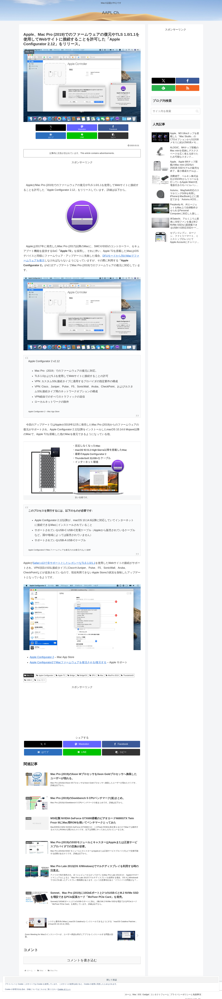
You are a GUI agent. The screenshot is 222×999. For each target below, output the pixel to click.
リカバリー (39, 672)
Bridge (71, 667)
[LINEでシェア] (111, 127)
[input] (175, 111)
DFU (92, 667)
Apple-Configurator (44, 667)
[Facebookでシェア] (72, 127)
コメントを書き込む (82, 955)
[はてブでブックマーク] (91, 127)
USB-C (28, 672)
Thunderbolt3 (127, 667)
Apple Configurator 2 (42, 649)
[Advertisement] (82, 163)
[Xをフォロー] (163, 81)
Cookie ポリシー (64, 989)
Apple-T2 (60, 667)
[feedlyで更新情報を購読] (163, 88)
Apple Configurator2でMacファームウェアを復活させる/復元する (68, 654)
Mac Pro (28, 667)
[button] (131, 127)
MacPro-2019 (112, 667)
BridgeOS (82, 667)
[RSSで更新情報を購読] (187, 88)
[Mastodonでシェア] (52, 127)
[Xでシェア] (32, 127)
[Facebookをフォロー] (187, 81)
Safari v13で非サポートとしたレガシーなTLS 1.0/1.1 (64, 554)
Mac (100, 667)
